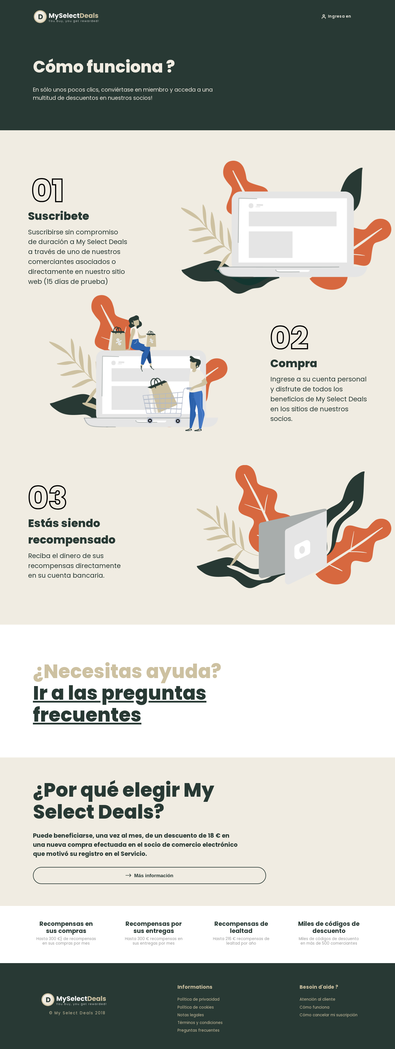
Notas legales (190, 1015)
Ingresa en (339, 16)
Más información (153, 875)
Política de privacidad (198, 999)
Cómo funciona (314, 1007)
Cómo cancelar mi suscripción (329, 1015)
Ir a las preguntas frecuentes (119, 704)
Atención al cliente (317, 999)
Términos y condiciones (200, 1022)
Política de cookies (195, 1007)
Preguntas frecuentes (198, 1030)
